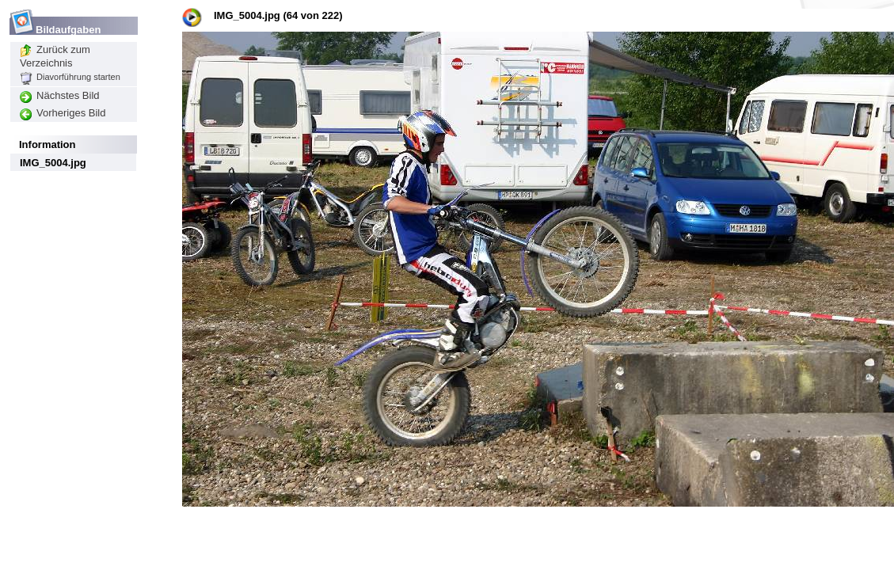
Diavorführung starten (70, 77)
